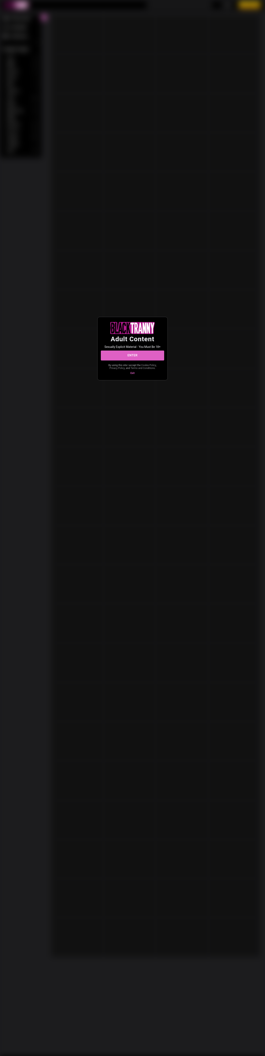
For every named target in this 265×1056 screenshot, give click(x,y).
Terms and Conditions (143, 368)
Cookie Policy (148, 365)
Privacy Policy (117, 368)
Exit (132, 373)
